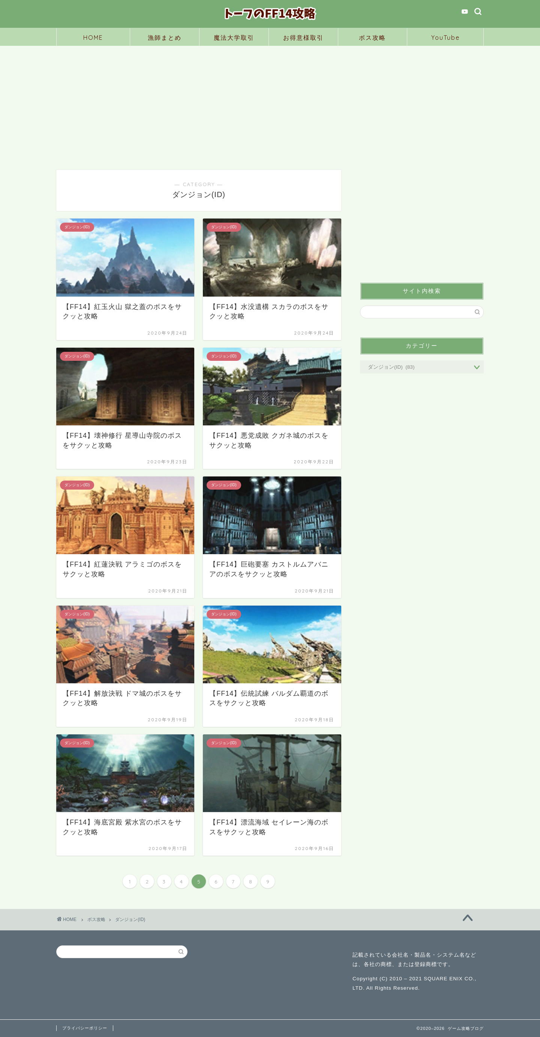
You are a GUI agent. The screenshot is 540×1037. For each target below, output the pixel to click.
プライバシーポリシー (84, 1028)
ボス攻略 (372, 37)
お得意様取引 (303, 37)
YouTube (445, 37)
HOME (93, 37)
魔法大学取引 (234, 37)
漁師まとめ (165, 37)
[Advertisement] (270, 102)
